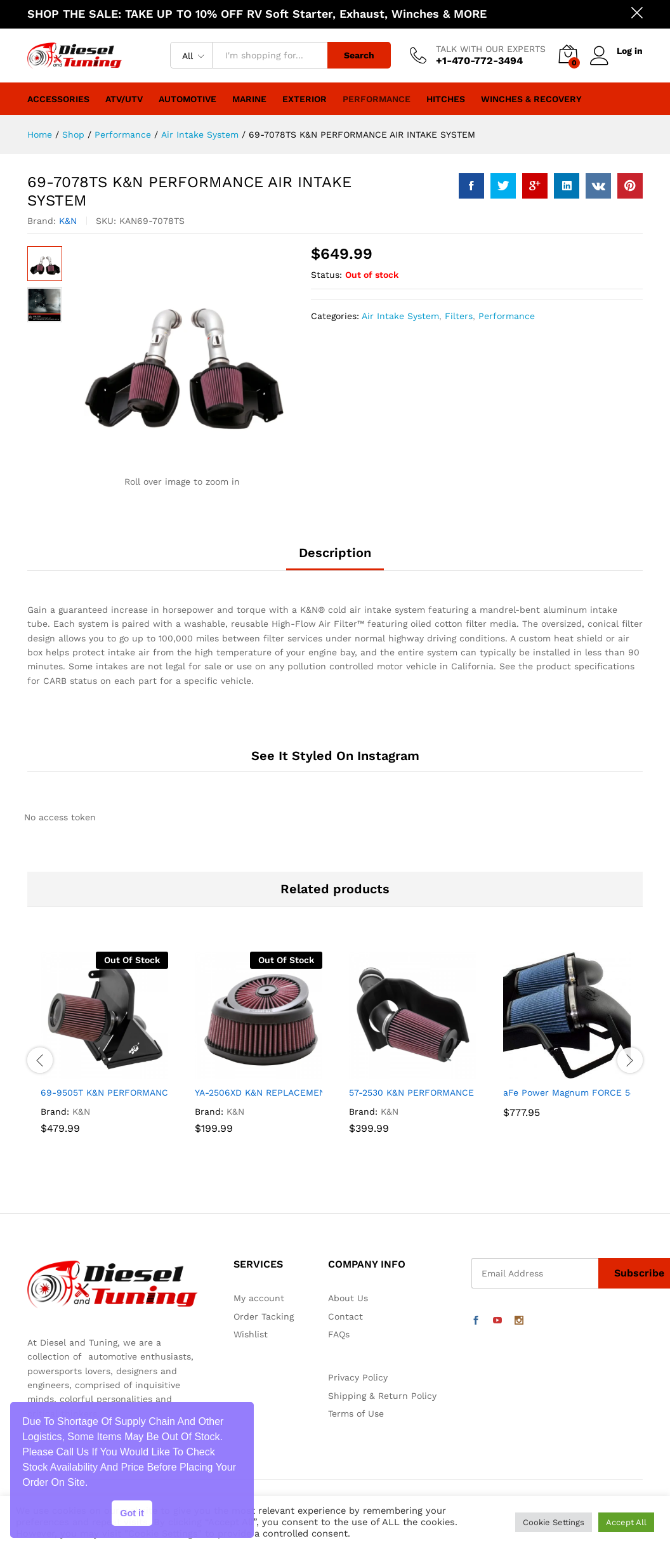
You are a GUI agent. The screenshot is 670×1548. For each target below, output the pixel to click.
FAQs (339, 1334)
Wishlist (250, 1334)
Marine (249, 99)
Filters (459, 316)
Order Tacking (263, 1316)
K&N (68, 221)
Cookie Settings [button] (553, 1522)
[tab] (335, 558)
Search (359, 55)
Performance (506, 316)
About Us (348, 1298)
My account (258, 1298)
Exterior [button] (304, 99)
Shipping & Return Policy (382, 1396)
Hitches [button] (445, 99)
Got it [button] (132, 1513)
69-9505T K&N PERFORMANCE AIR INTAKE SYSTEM (151, 1092)
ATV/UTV (124, 99)
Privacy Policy (358, 1377)
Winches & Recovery (531, 99)
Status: (326, 275)
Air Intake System (400, 316)
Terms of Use (356, 1413)
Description (335, 552)
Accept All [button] (626, 1522)
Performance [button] (377, 99)
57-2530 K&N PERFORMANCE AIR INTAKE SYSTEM (455, 1092)
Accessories (58, 99)
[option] (104, 1059)
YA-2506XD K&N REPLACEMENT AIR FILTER (287, 1092)
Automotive (187, 99)
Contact (345, 1316)
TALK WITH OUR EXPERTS (491, 49)
